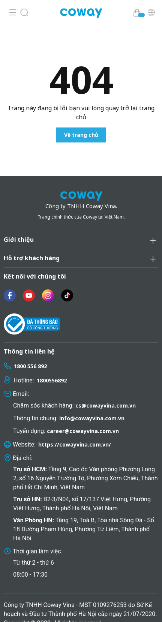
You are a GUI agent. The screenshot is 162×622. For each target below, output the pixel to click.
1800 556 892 (30, 353)
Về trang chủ (81, 134)
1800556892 (52, 368)
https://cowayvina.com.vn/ (74, 432)
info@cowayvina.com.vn (91, 405)
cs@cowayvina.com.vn (105, 393)
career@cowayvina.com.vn (83, 418)
